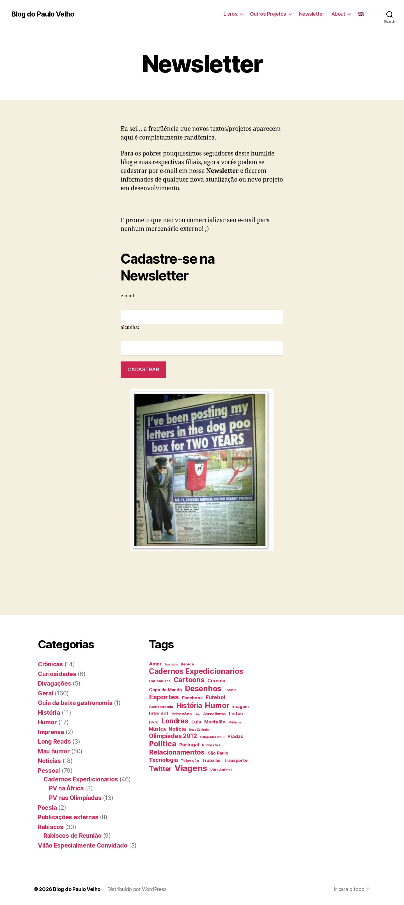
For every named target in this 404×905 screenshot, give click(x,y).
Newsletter (311, 14)
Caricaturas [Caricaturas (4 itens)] (160, 681)
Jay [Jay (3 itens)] (197, 714)
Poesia (47, 807)
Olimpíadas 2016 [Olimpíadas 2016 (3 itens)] (212, 737)
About (338, 14)
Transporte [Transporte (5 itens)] (235, 760)
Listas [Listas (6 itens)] (236, 713)
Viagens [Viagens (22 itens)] (191, 768)
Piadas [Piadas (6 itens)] (235, 736)
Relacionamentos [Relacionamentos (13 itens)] (177, 752)
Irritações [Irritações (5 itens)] (181, 713)
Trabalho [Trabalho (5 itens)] (211, 760)
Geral (45, 693)
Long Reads (54, 741)
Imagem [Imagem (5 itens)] (240, 706)
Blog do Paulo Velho (42, 14)
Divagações (54, 683)
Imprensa (51, 731)
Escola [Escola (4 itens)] (230, 690)
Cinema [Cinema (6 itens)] (216, 680)
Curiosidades (57, 673)
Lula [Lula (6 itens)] (196, 722)
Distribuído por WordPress (136, 889)
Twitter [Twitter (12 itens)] (160, 769)
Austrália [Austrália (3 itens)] (171, 664)
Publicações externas (68, 817)
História (49, 712)
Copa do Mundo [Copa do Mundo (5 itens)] (165, 689)
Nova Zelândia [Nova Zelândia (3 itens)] (199, 730)
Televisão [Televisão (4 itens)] (190, 760)
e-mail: (128, 296)
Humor (47, 722)
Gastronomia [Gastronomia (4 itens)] (161, 706)
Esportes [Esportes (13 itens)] (164, 697)
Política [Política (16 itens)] (162, 743)
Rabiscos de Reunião (72, 835)
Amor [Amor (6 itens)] (155, 664)
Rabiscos (50, 826)
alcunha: (130, 327)
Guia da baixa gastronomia (75, 702)
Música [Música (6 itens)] (157, 729)
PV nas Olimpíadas (75, 797)
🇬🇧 (361, 14)
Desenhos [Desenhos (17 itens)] (203, 688)
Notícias (49, 760)
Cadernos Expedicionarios (80, 779)
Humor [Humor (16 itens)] (217, 705)
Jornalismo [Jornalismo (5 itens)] (214, 713)
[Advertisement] (102, 574)
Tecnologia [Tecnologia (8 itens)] (163, 760)
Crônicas (50, 664)
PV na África (66, 788)
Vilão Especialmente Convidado (82, 845)
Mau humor (54, 751)
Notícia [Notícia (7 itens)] (177, 729)
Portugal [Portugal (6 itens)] (189, 745)
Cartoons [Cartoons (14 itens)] (189, 680)
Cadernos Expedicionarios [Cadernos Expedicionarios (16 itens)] (196, 671)
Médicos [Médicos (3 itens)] (234, 722)
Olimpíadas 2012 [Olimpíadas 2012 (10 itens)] (173, 735)
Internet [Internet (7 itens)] (158, 713)
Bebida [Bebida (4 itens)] (187, 664)
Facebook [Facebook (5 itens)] (192, 697)
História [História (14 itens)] (189, 705)
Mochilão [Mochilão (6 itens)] (215, 722)
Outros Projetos (268, 14)
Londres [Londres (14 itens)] (174, 721)
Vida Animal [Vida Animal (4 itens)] (221, 769)
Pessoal (49, 770)
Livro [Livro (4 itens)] (154, 722)
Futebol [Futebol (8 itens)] (215, 697)
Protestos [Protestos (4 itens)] (211, 745)
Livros (230, 14)
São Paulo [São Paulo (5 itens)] (218, 753)
